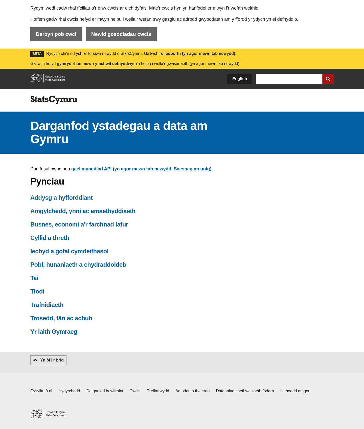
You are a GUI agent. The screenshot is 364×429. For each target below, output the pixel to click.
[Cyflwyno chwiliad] (328, 79)
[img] (53, 100)
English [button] (239, 79)
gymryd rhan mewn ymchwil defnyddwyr (96, 63)
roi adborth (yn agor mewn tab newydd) (197, 53)
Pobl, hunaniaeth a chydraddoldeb (78, 264)
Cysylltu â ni (41, 391)
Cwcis (135, 391)
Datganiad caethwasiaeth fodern (245, 391)
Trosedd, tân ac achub (61, 318)
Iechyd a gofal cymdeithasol (69, 251)
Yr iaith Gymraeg (53, 331)
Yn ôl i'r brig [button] (52, 360)
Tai (34, 278)
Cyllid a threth (49, 237)
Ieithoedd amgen (295, 391)
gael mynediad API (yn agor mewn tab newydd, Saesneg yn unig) (141, 168)
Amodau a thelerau (192, 391)
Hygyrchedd (69, 391)
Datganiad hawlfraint (104, 391)
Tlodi (37, 291)
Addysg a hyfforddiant (61, 197)
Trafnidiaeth (46, 304)
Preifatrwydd (158, 391)
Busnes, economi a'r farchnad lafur (79, 224)
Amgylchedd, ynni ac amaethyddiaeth (82, 211)
